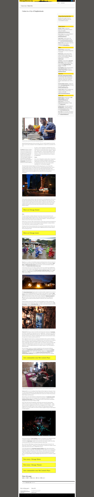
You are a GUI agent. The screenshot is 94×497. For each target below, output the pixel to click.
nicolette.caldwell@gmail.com (63, 87)
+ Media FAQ (29, 5)
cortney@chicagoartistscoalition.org (64, 93)
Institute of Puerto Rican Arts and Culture (43, 352)
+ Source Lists (23, 5)
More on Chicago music (31, 233)
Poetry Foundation (34, 438)
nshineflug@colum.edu (62, 71)
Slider (30, 482)
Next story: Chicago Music (32, 459)
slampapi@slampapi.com (64, 114)
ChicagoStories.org (37, 1)
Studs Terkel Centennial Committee (38, 448)
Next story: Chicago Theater (32, 465)
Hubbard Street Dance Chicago (31, 264)
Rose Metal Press (61, 107)
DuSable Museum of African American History (35, 349)
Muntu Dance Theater (45, 270)
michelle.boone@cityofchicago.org (64, 32)
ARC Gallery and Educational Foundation (65, 75)
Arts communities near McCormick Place (36, 358)
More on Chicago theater (31, 210)
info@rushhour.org (66, 45)
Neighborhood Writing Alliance (27, 399)
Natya (29, 271)
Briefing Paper (28, 482)
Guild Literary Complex (51, 396)
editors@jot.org (62, 104)
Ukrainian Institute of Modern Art (27, 353)
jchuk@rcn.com (60, 58)
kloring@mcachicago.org (62, 36)
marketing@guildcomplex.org (63, 99)
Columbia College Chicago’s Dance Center (34, 265)
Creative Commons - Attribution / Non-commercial (31, 494)
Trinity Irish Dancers (38, 270)
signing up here (33, 492)
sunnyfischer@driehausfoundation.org (66, 40)
